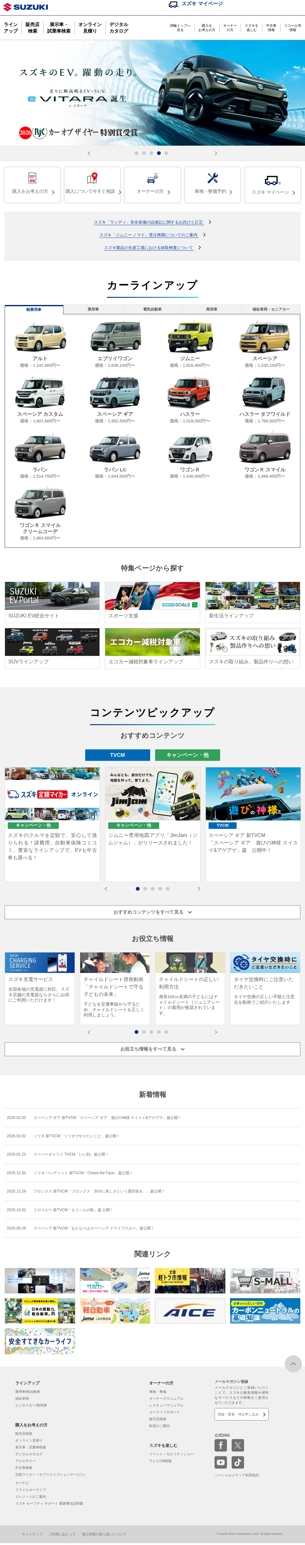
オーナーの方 (230, 28)
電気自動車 (152, 310)
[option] (52, 828)
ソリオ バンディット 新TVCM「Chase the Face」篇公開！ (78, 1173)
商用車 (213, 310)
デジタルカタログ (118, 28)
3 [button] (156, 892)
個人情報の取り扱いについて (104, 1536)
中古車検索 (23, 1469)
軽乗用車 (32, 311)
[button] (89, 153)
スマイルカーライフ (30, 1491)
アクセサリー (25, 1462)
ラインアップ (11, 28)
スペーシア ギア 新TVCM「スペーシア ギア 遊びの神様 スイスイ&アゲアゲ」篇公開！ (107, 1115)
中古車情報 (271, 28)
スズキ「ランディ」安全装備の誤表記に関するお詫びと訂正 (149, 221)
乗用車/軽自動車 (27, 1393)
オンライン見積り (90, 28)
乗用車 (92, 310)
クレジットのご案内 (30, 1498)
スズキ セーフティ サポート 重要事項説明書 (49, 1505)
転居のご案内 (159, 1427)
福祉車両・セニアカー (273, 310)
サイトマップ (32, 1536)
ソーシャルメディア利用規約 (237, 1477)
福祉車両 (22, 1400)
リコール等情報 (292, 28)
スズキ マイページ (202, 3)
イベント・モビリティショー (171, 1455)
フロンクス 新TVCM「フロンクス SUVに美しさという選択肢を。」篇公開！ (98, 1191)
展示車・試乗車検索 (59, 28)
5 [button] (171, 892)
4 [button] (163, 892)
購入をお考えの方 (206, 28)
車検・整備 (157, 1393)
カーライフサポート (164, 1413)
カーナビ (22, 1484)
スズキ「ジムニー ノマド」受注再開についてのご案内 (149, 233)
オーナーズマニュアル (166, 1400)
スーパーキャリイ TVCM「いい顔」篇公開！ (65, 1153)
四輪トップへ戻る (180, 28)
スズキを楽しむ (251, 28)
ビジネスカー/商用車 (31, 1407)
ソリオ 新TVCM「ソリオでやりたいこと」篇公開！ (71, 1134)
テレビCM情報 (160, 1462)
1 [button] (141, 892)
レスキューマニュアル (166, 1407)
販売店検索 (32, 28)
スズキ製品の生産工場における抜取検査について (149, 246)
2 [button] (148, 892)
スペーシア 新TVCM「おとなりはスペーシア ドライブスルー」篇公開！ (92, 1229)
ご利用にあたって (62, 1536)
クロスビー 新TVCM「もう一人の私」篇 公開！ (68, 1210)
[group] (40, 985)
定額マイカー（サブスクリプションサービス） (51, 1476)
